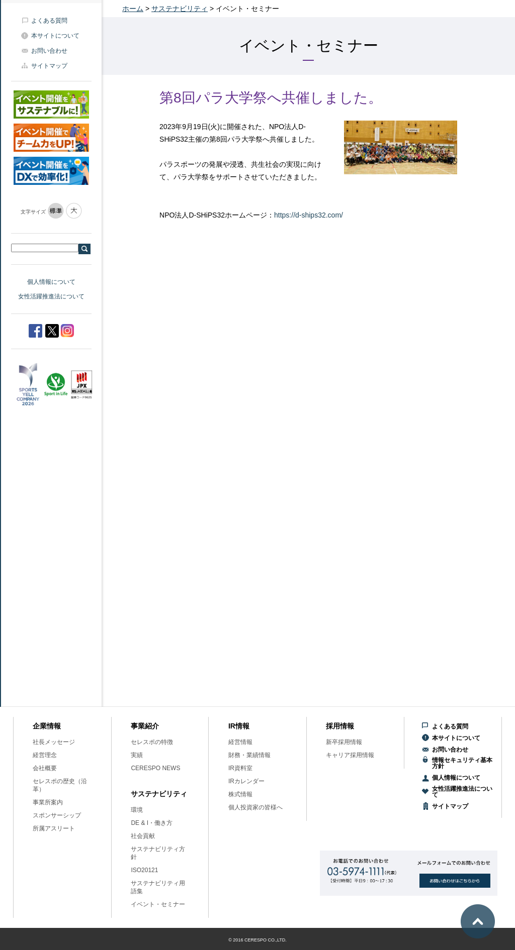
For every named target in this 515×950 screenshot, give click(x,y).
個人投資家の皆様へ (255, 807)
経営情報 (240, 742)
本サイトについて (55, 35)
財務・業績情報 (249, 755)
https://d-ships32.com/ (308, 215)
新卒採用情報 (344, 742)
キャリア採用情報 (350, 755)
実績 (137, 755)
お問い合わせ (49, 50)
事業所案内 (48, 802)
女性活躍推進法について (51, 296)
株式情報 (240, 794)
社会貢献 (143, 835)
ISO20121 (144, 870)
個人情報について (51, 281)
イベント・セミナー (158, 904)
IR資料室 (240, 768)
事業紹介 (145, 726)
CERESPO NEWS (155, 768)
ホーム (132, 9)
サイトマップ (49, 65)
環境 (137, 809)
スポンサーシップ (57, 815)
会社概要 (45, 768)
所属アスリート (54, 828)
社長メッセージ (54, 742)
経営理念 (45, 755)
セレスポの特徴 (152, 742)
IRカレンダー (246, 781)
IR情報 (238, 726)
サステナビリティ (179, 9)
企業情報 (47, 726)
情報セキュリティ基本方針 (462, 763)
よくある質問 (49, 20)
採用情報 (340, 726)
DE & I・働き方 (152, 822)
